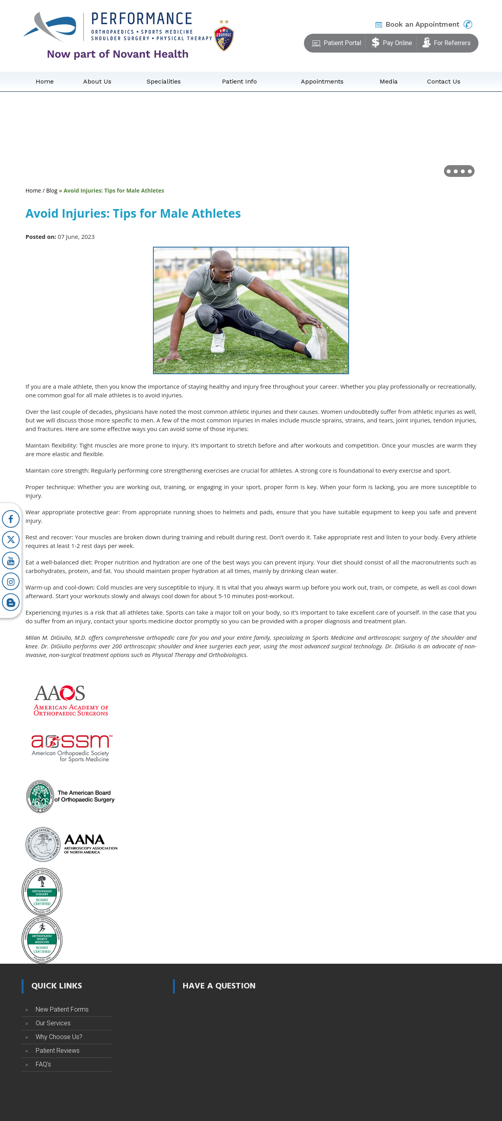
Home (45, 81)
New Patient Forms (62, 1009)
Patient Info (239, 81)
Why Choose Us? (59, 1037)
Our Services (53, 1023)
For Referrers (446, 41)
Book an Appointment (422, 24)
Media (389, 81)
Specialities (164, 81)
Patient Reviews (58, 1050)
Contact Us (443, 81)
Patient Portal (336, 41)
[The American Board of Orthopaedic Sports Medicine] (42, 939)
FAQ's (43, 1064)
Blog (52, 190)
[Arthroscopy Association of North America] (71, 844)
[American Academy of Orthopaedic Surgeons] (71, 700)
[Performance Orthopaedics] (118, 35)
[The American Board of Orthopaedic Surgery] (71, 796)
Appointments (322, 81)
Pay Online (391, 41)
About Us (97, 81)
